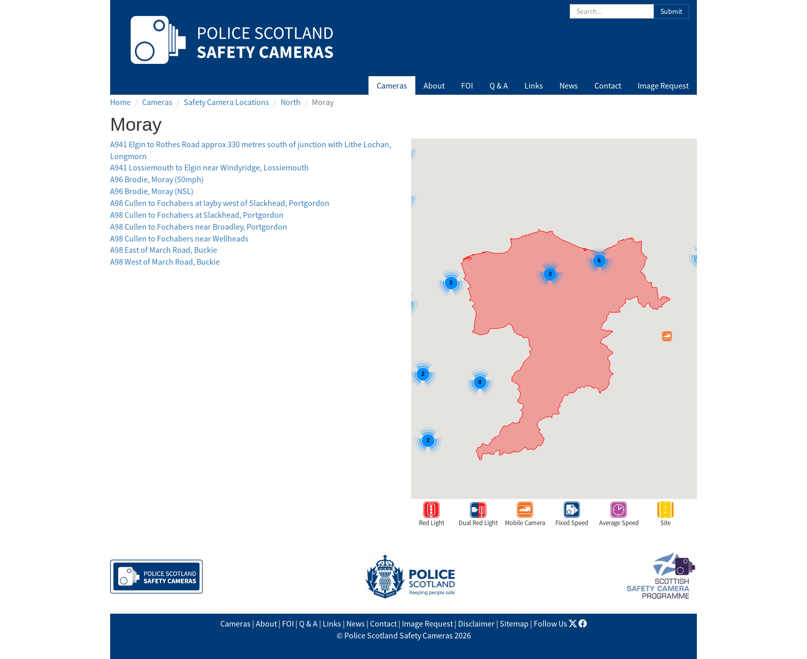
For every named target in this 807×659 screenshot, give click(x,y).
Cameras (392, 85)
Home (120, 102)
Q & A (498, 85)
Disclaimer (476, 623)
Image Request (663, 85)
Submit (671, 11)
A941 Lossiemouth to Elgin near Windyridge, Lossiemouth (209, 167)
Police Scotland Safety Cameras (398, 635)
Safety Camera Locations (226, 102)
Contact (607, 85)
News (568, 85)
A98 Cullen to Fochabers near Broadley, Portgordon (198, 226)
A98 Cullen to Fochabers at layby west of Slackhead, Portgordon (219, 203)
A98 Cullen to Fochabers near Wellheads (179, 238)
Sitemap (514, 623)
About (434, 85)
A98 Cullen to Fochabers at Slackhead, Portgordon (197, 215)
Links (533, 85)
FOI (467, 85)
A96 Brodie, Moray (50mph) (157, 179)
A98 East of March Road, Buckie (163, 250)
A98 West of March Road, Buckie (165, 261)
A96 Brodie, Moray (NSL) (152, 191)
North (290, 102)
